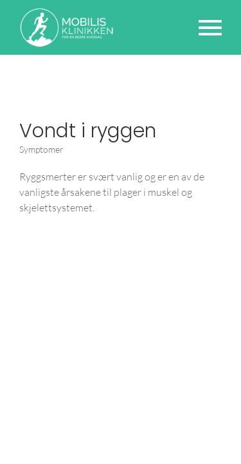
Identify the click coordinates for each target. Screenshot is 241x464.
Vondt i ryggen (87, 130)
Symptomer (41, 149)
